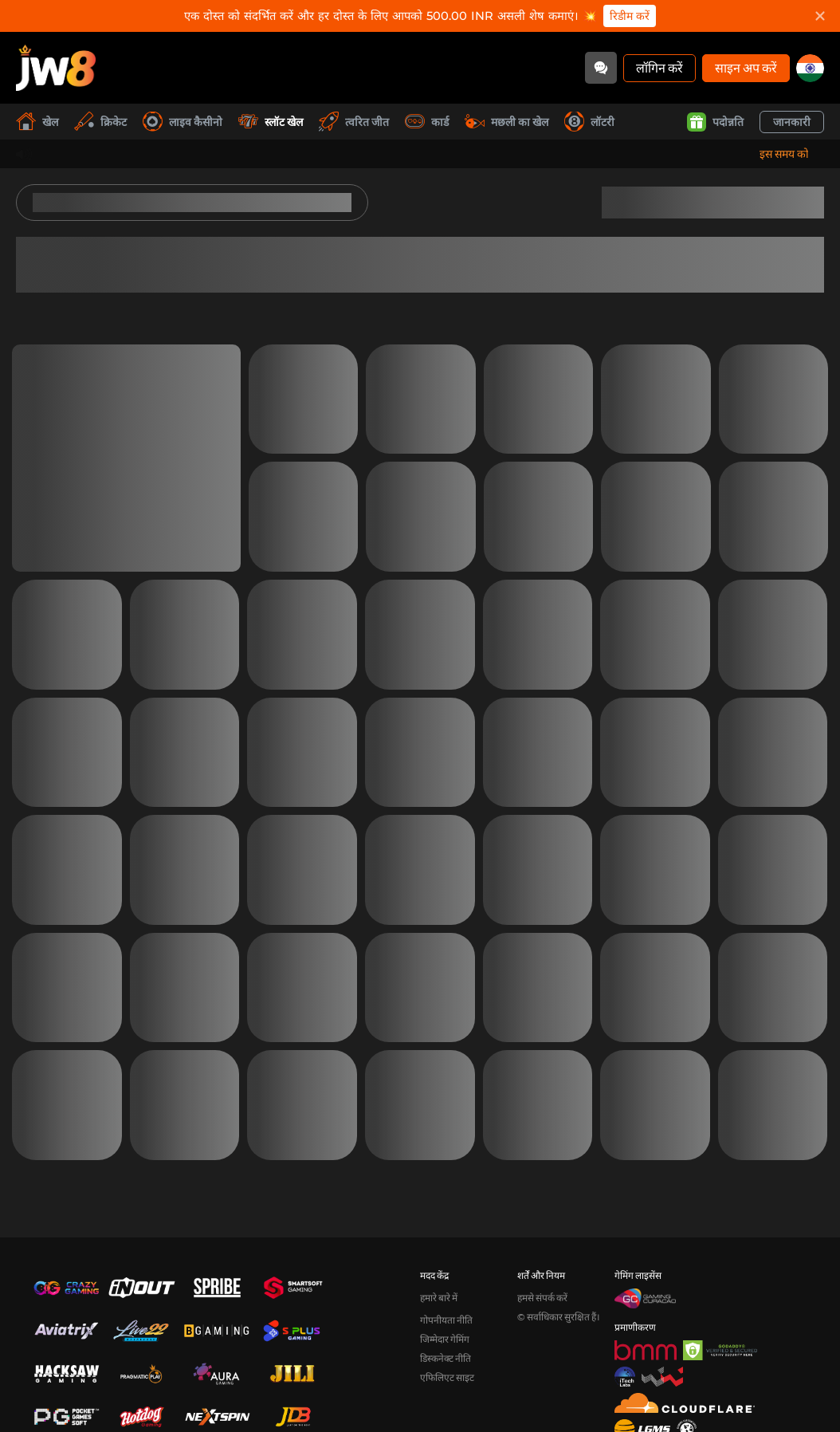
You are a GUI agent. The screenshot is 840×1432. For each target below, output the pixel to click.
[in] (810, 68)
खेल (37, 122)
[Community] (601, 68)
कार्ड (427, 122)
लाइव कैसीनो (182, 122)
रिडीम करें (630, 16)
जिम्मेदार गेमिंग (444, 1339)
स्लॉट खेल (270, 122)
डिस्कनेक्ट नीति (445, 1358)
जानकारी (792, 121)
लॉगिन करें (659, 67)
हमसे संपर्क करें (542, 1298)
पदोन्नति (715, 122)
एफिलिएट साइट (447, 1377)
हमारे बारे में (438, 1298)
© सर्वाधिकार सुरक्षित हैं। (558, 1317)
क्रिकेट (100, 122)
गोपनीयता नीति (446, 1320)
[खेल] (56, 68)
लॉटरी (589, 122)
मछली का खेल (506, 122)
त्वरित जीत (354, 122)
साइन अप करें (746, 67)
